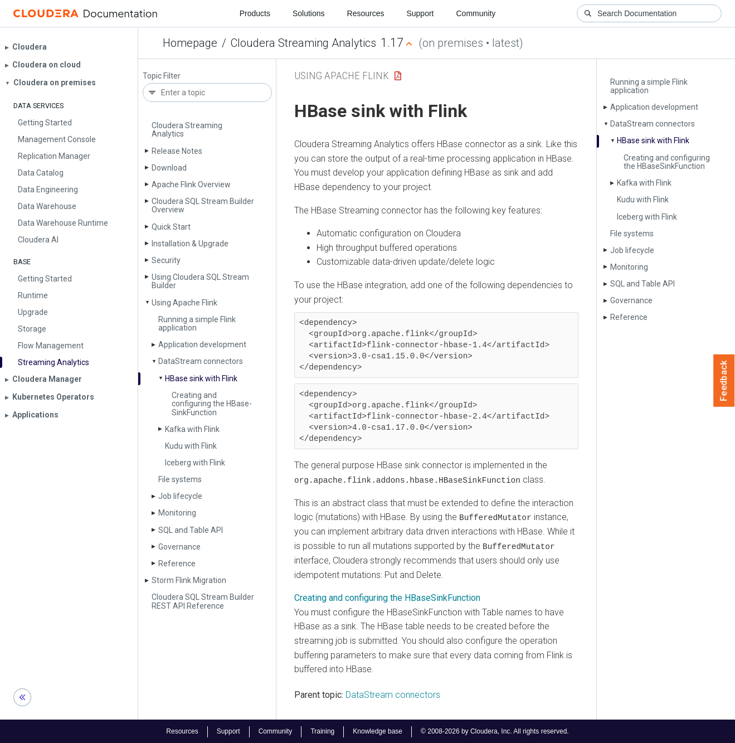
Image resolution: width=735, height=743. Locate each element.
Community (476, 13)
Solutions (309, 13)
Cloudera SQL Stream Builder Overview (203, 205)
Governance (179, 546)
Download (169, 167)
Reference (177, 563)
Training (322, 731)
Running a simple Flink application (197, 323)
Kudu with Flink (191, 445)
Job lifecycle (180, 496)
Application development (202, 344)
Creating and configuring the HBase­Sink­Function (212, 404)
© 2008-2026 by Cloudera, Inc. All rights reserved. (495, 731)
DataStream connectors (392, 693)
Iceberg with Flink (195, 462)
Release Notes (177, 151)
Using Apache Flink (184, 302)
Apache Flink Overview (191, 184)
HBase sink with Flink (201, 378)
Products (255, 13)
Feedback (724, 380)
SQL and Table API (190, 530)
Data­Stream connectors (200, 361)
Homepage (190, 43)
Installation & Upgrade (190, 243)
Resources (365, 13)
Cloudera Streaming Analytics (303, 43)
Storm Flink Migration (189, 580)
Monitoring (177, 512)
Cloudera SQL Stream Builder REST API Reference (203, 601)
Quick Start (171, 226)
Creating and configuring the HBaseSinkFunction (387, 597)
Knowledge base (377, 731)
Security (166, 260)
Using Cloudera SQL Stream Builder (200, 281)
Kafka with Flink (192, 429)
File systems (180, 479)
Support (420, 13)
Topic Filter (162, 76)
